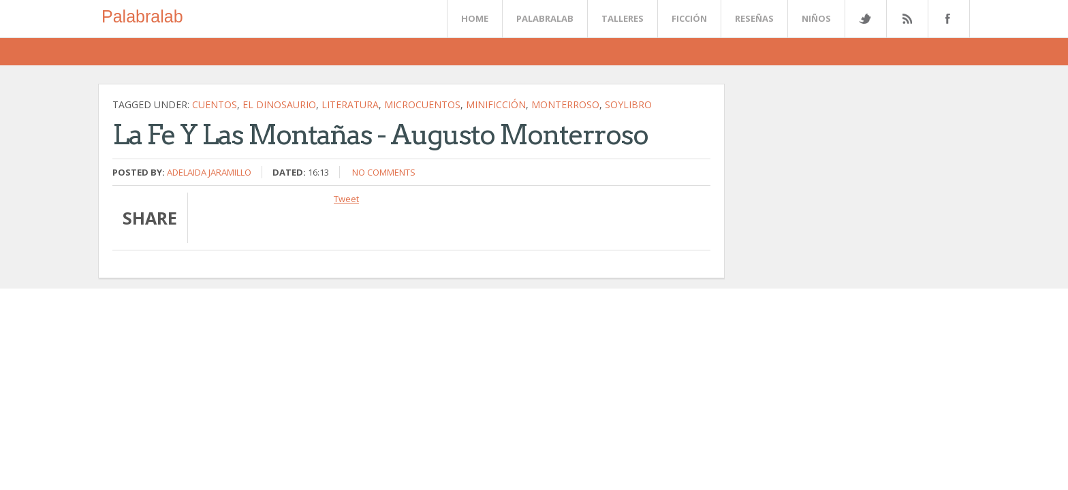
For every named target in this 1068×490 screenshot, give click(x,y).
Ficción (689, 18)
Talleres (622, 18)
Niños (816, 18)
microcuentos (422, 104)
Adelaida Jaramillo (209, 172)
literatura (350, 104)
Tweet (346, 199)
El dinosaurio (279, 104)
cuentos (214, 104)
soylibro (628, 104)
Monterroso (565, 104)
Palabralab (142, 16)
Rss (906, 19)
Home (474, 18)
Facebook (946, 19)
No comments (383, 172)
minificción (496, 104)
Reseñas (754, 18)
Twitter (865, 19)
